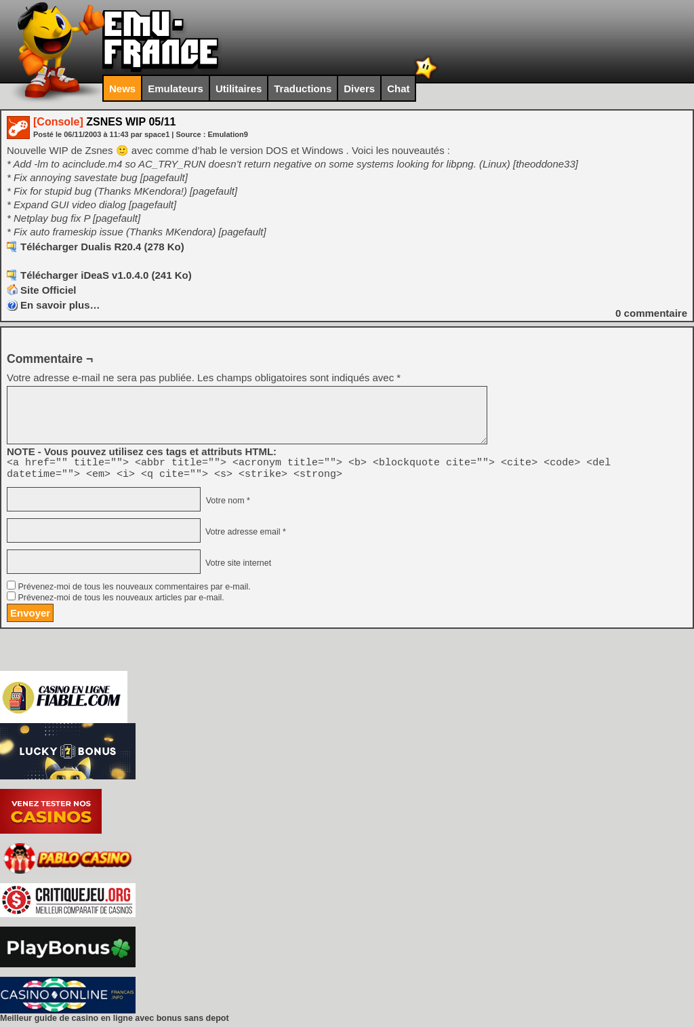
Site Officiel (48, 290)
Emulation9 (228, 134)
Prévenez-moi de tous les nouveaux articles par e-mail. (121, 601)
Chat (398, 88)
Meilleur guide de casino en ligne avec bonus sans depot (114, 1022)
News (122, 88)
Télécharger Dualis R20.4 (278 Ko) (102, 246)
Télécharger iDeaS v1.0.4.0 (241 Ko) (106, 275)
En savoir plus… (60, 305)
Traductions (302, 88)
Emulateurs (175, 88)
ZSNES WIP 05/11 (104, 122)
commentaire (651, 313)
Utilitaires (239, 88)
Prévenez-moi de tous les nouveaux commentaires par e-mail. (134, 591)
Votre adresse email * (244, 536)
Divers (359, 88)
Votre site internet (237, 567)
